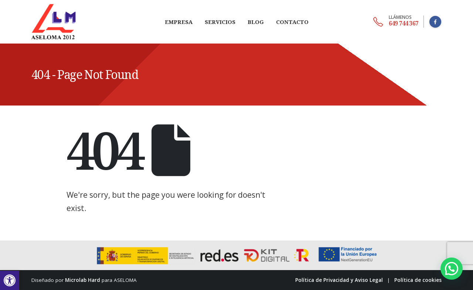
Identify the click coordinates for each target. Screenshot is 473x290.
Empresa (179, 21)
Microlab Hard (82, 280)
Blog (256, 21)
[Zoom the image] (53, 4)
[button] (9, 280)
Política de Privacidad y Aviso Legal (339, 280)
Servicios (220, 21)
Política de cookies (418, 280)
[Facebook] (435, 22)
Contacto (292, 21)
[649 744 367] (395, 22)
